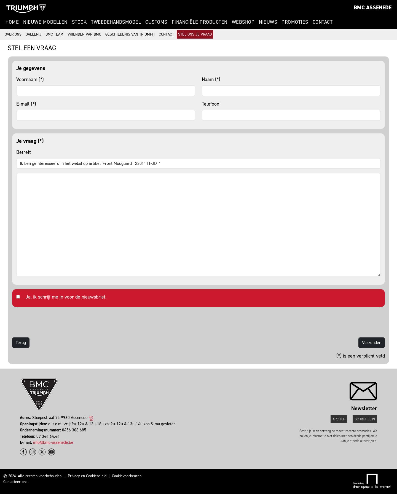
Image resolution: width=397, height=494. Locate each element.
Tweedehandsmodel (116, 22)
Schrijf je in (365, 419)
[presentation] (54, 322)
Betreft (23, 152)
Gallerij (33, 34)
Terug (21, 342)
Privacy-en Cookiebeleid (87, 476)
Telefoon (210, 104)
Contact (323, 22)
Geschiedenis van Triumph (130, 34)
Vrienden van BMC (84, 34)
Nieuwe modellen (45, 22)
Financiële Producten (199, 22)
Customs (156, 22)
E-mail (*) (26, 104)
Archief (339, 419)
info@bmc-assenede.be (53, 442)
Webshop (243, 22)
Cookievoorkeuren (126, 476)
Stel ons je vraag (195, 34)
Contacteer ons (15, 481)
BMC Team (54, 34)
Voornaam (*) (30, 79)
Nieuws (268, 22)
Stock (79, 22)
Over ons (13, 34)
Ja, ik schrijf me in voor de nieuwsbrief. (66, 297)
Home (12, 22)
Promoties (294, 22)
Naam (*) (211, 79)
